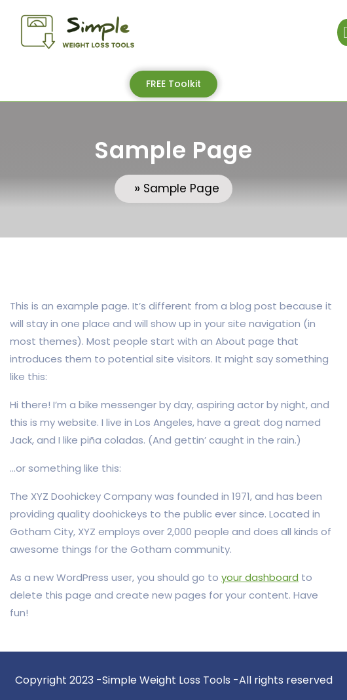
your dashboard (260, 577)
